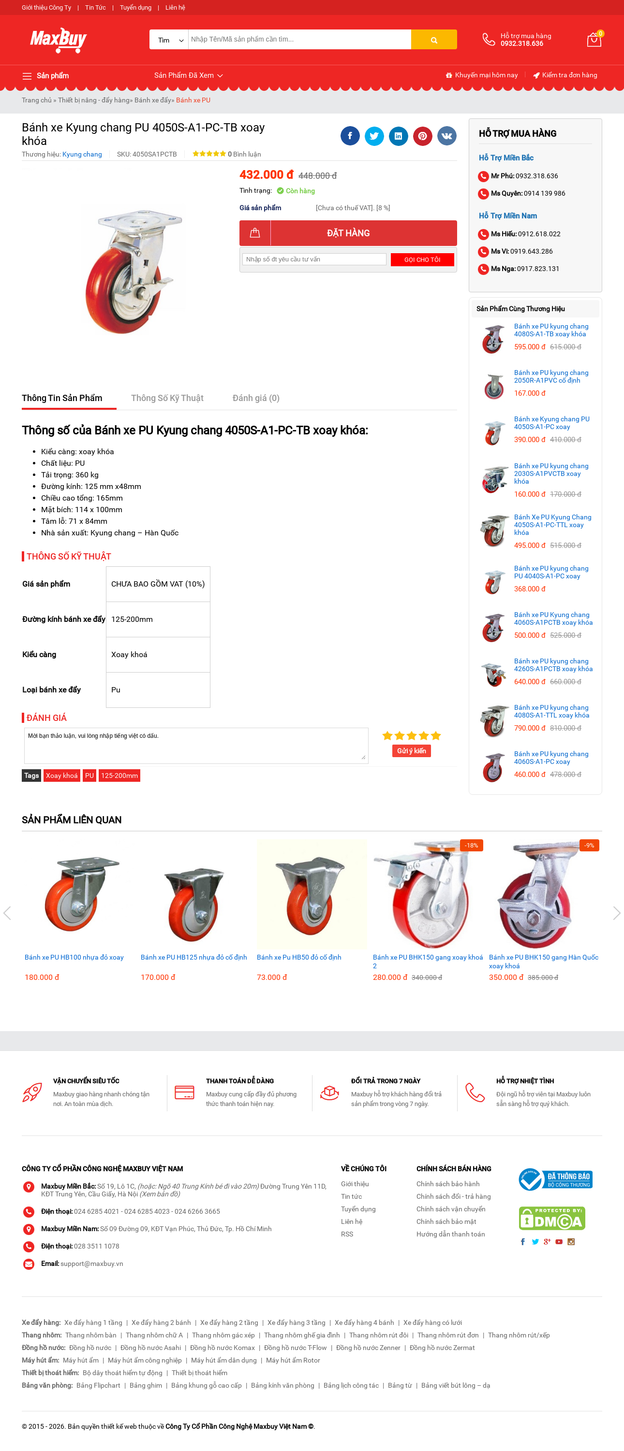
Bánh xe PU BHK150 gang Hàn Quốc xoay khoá (543, 961)
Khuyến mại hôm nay (481, 75)
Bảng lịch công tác (351, 1385)
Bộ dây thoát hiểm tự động (123, 1373)
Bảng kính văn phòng (282, 1385)
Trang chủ (37, 100)
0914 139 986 (522, 193)
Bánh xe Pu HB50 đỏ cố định (299, 957)
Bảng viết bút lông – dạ (455, 1385)
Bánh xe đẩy (152, 100)
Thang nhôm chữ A (154, 1335)
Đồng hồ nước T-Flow (295, 1347)
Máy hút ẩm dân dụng (224, 1360)
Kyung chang (82, 154)
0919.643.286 (516, 251)
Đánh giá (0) (256, 398)
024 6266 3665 (197, 1211)
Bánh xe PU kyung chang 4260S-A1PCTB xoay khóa (553, 665)
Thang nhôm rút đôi (378, 1335)
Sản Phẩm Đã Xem (189, 75)
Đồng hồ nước (90, 1347)
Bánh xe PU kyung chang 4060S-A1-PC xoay (551, 757)
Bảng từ (400, 1385)
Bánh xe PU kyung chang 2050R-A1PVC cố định (551, 376)
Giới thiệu (355, 1184)
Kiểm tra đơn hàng (564, 75)
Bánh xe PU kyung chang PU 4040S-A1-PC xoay (551, 572)
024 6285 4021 (96, 1211)
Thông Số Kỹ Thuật (168, 398)
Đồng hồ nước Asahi (150, 1347)
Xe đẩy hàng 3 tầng (296, 1322)
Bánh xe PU (193, 100)
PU (89, 775)
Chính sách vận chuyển (451, 1209)
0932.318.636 (518, 176)
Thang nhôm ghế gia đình (302, 1335)
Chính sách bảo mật (446, 1221)
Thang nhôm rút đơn (448, 1335)
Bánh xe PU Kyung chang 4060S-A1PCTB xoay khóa (553, 618)
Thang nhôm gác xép (223, 1335)
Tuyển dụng (135, 7)
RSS (347, 1234)
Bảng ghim (146, 1385)
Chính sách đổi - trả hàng (453, 1196)
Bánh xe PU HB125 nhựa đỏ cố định (194, 957)
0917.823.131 (519, 269)
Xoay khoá (62, 775)
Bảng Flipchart (98, 1385)
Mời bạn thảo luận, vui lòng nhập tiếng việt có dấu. (196, 745)
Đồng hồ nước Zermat (442, 1347)
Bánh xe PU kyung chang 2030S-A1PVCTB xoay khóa (551, 473)
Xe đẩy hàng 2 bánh (161, 1322)
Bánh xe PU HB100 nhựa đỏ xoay (74, 957)
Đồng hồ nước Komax (222, 1347)
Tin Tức (95, 7)
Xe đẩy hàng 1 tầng (93, 1322)
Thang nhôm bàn (91, 1335)
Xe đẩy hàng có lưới (432, 1322)
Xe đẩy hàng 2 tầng (229, 1322)
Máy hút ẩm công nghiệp (145, 1360)
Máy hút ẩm (81, 1360)
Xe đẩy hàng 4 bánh (364, 1322)
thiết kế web (119, 1426)
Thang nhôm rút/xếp (519, 1335)
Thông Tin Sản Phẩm (62, 398)
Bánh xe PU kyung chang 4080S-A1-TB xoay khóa (551, 330)
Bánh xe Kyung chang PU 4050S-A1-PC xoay (552, 423)
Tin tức (351, 1196)
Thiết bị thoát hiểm (199, 1373)
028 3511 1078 (96, 1246)
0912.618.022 (520, 234)
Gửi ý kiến (411, 751)
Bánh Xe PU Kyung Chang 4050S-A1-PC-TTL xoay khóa (553, 524)
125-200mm (119, 775)
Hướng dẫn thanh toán (450, 1234)
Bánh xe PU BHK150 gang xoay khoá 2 (428, 961)
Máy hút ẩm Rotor (293, 1360)
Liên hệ (175, 7)
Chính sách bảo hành (448, 1184)
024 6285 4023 (147, 1211)
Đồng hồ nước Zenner (368, 1347)
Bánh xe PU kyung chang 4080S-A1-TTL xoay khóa (552, 711)
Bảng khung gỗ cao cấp (206, 1385)
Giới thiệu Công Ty (46, 7)
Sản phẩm (45, 76)
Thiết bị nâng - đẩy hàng (94, 100)
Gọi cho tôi (422, 259)
